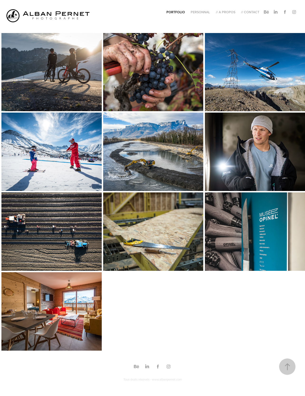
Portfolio (175, 12)
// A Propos (225, 12)
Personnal (200, 12)
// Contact (250, 12)
